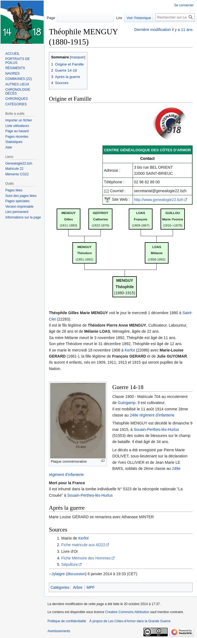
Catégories (60, 587)
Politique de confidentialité (67, 621)
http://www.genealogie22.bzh (158, 199)
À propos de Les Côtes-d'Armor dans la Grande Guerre (129, 621)
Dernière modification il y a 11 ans (163, 29)
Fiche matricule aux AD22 (83, 545)
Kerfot (130, 350)
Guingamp (127, 402)
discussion (76, 574)
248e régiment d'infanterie (152, 415)
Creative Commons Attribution (127, 612)
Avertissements (59, 631)
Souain (140, 429)
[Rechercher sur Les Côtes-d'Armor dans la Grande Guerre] (175, 17)
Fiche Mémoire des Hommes (86, 558)
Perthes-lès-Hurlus (163, 429)
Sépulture (69, 564)
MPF (90, 587)
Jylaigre (58, 574)
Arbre (77, 587)
